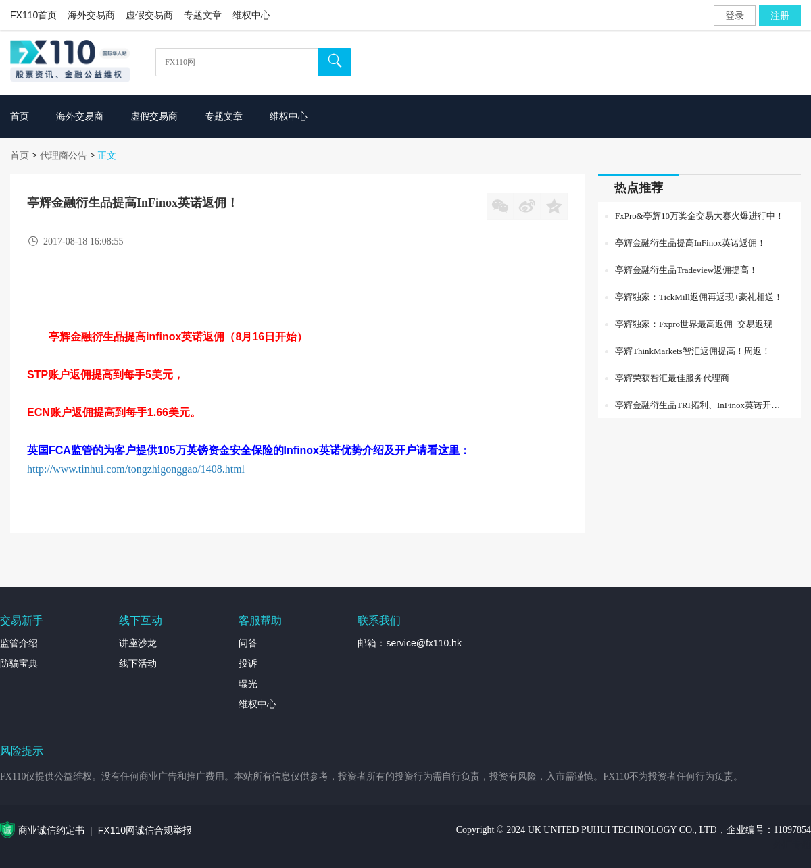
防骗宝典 (19, 663)
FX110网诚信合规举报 (145, 830)
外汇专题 (792, 844)
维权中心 (251, 14)
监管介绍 (19, 643)
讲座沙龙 (138, 643)
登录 (734, 15)
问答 (248, 643)
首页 (19, 155)
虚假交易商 (149, 14)
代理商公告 (63, 155)
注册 (779, 15)
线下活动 (138, 663)
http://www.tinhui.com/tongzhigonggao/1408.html (137, 469)
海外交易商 (91, 14)
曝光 (248, 683)
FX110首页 (33, 14)
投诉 (248, 663)
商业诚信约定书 (51, 830)
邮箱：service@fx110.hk (409, 643)
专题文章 (203, 14)
